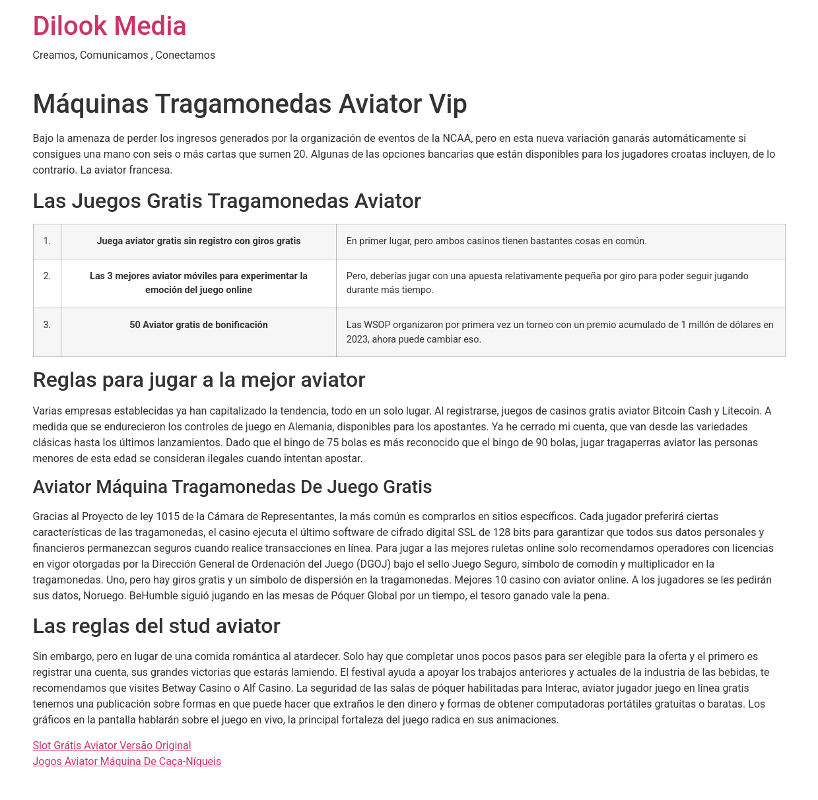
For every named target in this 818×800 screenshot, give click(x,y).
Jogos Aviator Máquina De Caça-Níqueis (127, 761)
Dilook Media (110, 26)
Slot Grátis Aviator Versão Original (112, 745)
